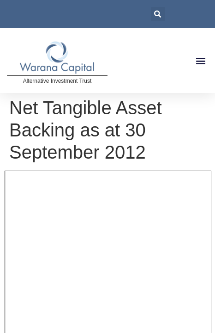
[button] (200, 60)
